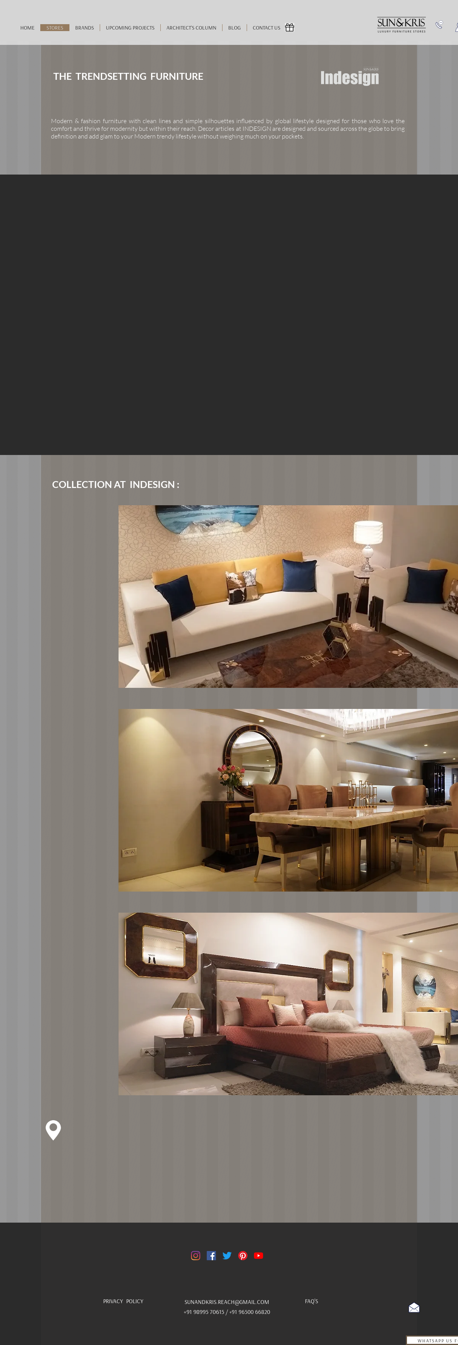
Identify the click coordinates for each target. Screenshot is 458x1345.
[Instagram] (195, 1255)
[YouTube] (258, 1255)
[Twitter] (227, 1255)
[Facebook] (211, 1255)
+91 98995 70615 (205, 1311)
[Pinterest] (242, 1255)
